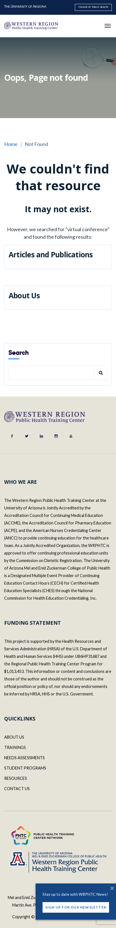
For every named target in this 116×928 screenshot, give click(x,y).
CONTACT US (17, 788)
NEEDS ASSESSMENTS (24, 757)
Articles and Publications (51, 255)
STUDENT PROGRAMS (25, 768)
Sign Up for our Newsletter (75, 908)
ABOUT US (14, 737)
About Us (24, 295)
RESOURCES (15, 778)
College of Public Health (93, 7)
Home (11, 144)
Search (18, 352)
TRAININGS (15, 747)
